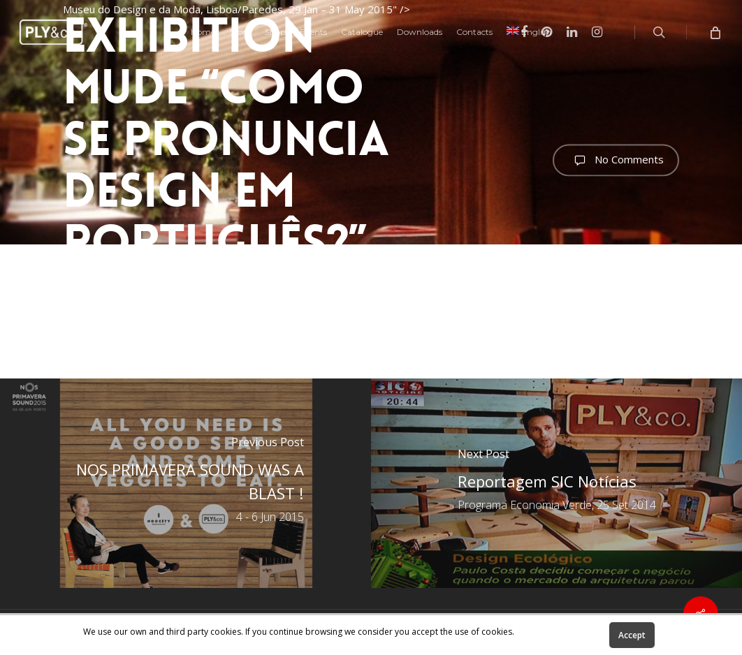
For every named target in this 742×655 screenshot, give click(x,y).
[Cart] (714, 32)
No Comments (616, 159)
